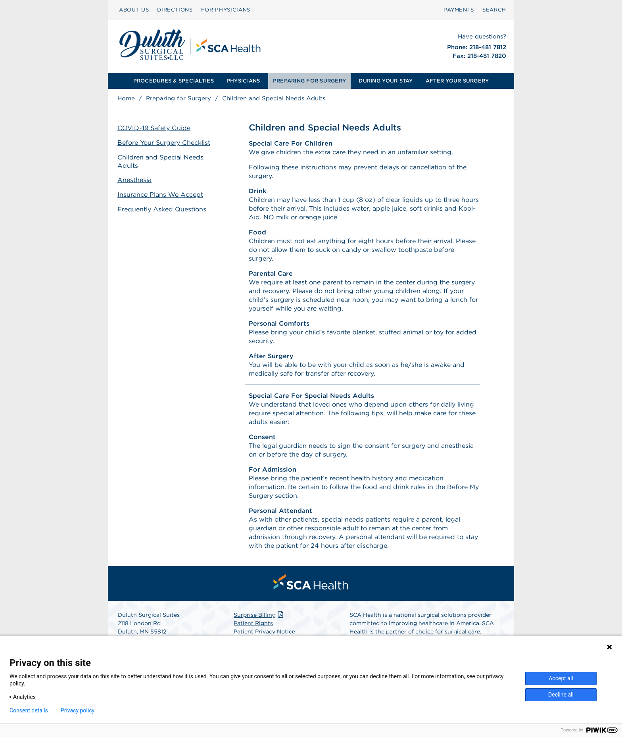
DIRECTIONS (175, 10)
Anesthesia (134, 180)
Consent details (29, 710)
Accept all (561, 678)
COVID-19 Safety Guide (153, 128)
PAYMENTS (458, 10)
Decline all (561, 694)
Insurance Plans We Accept (160, 194)
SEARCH (494, 10)
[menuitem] (134, 10)
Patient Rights (253, 623)
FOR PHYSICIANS (225, 10)
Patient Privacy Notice (264, 631)
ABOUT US (134, 10)
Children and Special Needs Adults (160, 161)
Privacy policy (77, 710)
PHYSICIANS (243, 81)
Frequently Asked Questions (161, 209)
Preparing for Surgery (178, 98)
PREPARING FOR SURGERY (309, 81)
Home (126, 98)
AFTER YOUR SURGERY (457, 81)
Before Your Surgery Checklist (163, 142)
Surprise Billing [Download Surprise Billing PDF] (259, 615)
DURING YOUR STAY (386, 81)
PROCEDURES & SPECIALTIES (173, 81)
